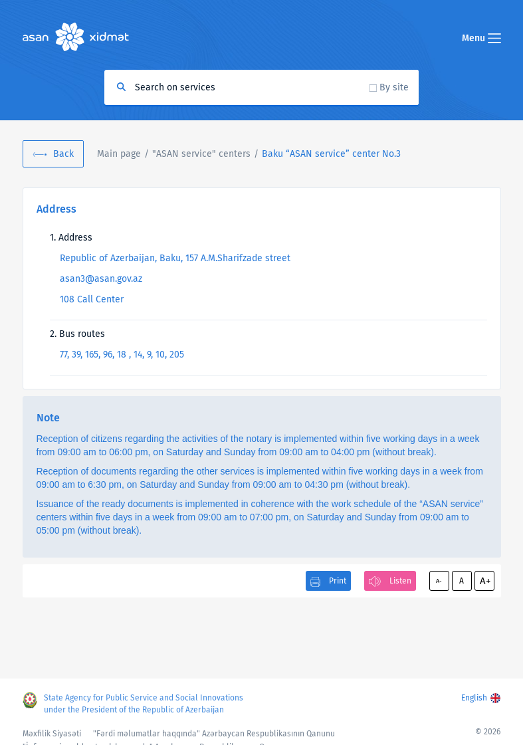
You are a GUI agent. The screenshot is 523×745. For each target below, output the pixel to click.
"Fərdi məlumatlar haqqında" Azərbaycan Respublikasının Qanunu (214, 733)
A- (439, 581)
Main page (119, 154)
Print (337, 580)
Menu (481, 38)
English (474, 697)
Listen (400, 580)
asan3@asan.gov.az (101, 278)
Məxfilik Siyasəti (52, 733)
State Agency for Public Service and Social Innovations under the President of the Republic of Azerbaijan (143, 703)
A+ (485, 581)
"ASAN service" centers (201, 154)
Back (63, 154)
